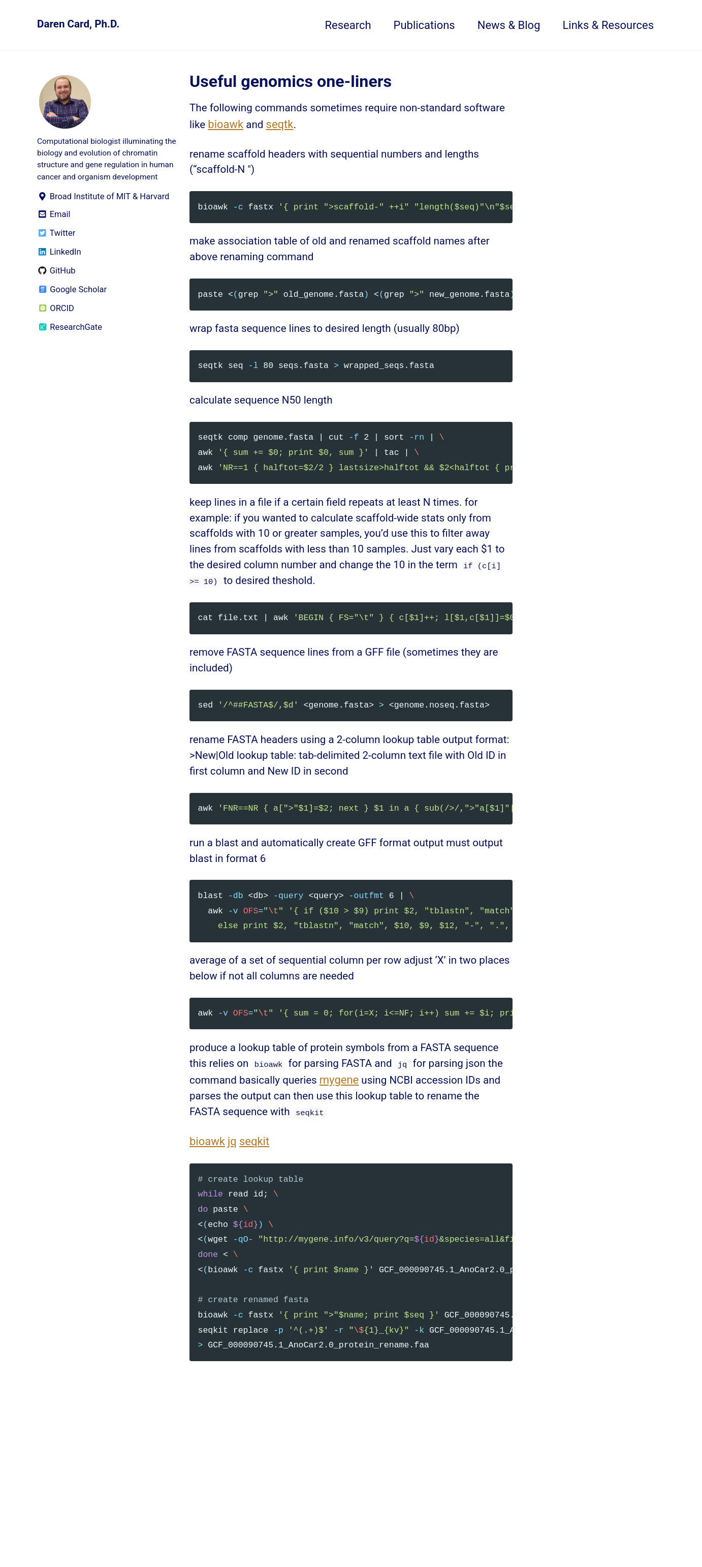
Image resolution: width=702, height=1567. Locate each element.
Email (54, 232)
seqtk (329, 126)
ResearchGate (69, 345)
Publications (424, 25)
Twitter (56, 251)
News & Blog (508, 25)
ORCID (55, 326)
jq (232, 1187)
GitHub (56, 289)
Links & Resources (608, 25)
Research (348, 25)
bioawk (273, 126)
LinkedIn (59, 270)
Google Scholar (72, 308)
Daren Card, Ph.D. (81, 25)
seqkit (255, 1187)
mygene (430, 1122)
